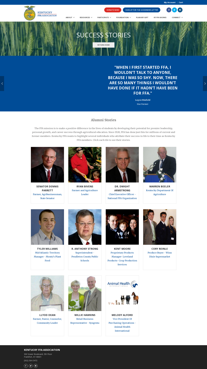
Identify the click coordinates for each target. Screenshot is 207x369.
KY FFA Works (160, 17)
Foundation (122, 17)
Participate (103, 17)
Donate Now (113, 10)
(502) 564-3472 (30, 352)
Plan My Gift (142, 17)
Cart (181, 2)
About (69, 17)
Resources (85, 17)
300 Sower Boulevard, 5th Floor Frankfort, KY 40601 (38, 347)
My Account (170, 2)
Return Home (103, 45)
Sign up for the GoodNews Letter (141, 10)
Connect (176, 17)
